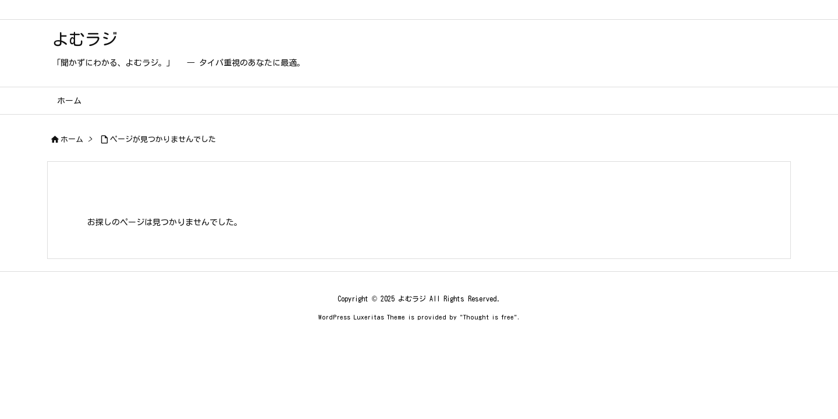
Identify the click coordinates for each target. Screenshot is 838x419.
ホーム (72, 139)
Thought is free (488, 317)
